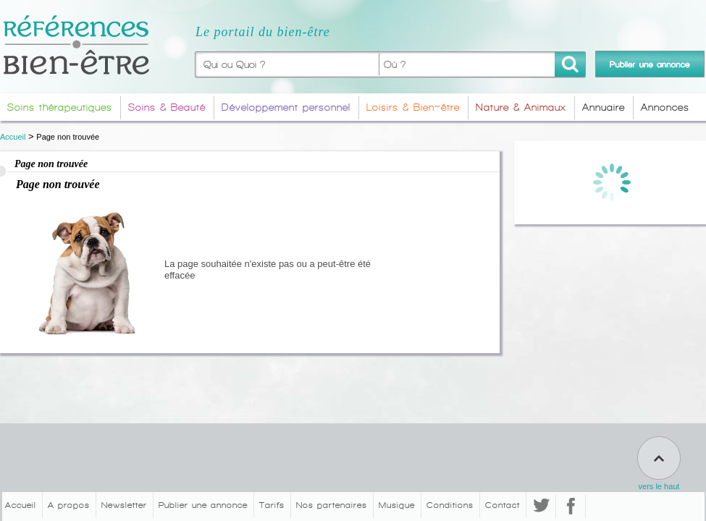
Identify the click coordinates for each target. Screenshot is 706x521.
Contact (502, 505)
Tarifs (272, 505)
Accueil (12, 136)
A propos (69, 505)
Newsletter (124, 505)
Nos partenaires (331, 505)
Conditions (450, 505)
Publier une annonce (203, 505)
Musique (397, 505)
